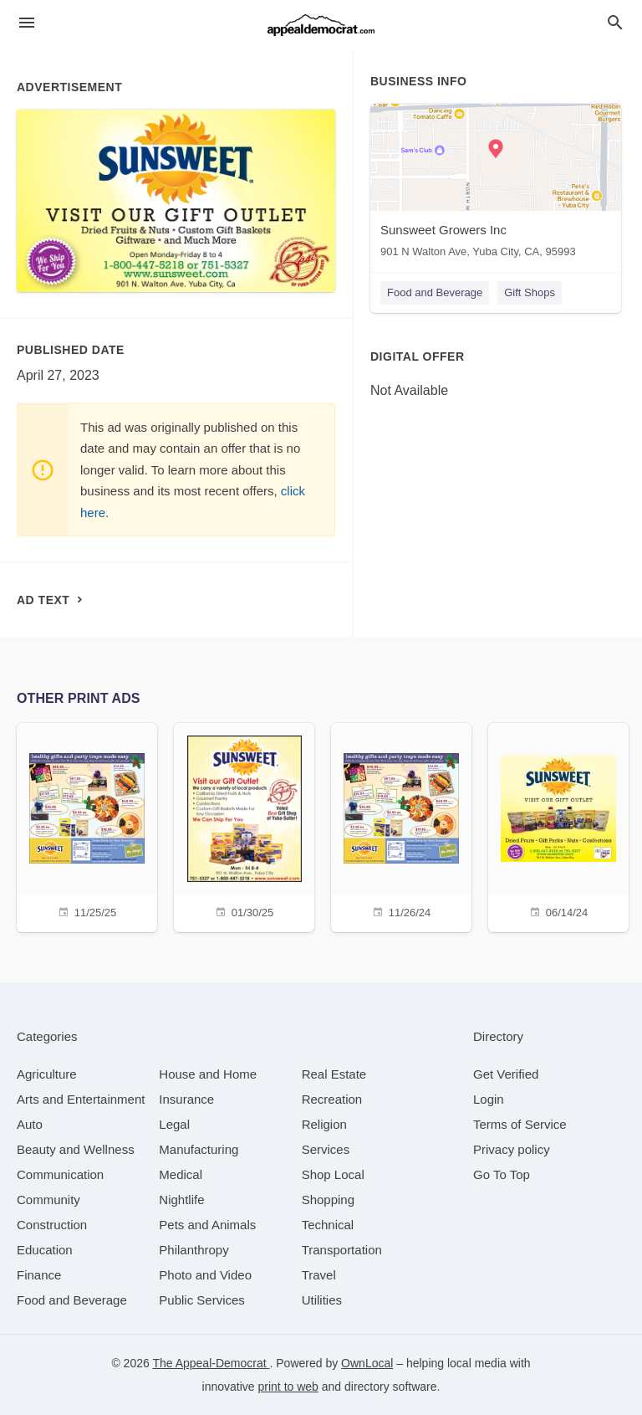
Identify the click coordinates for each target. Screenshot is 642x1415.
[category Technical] (328, 1225)
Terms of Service (520, 1124)
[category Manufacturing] (198, 1149)
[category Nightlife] (181, 1199)
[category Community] (48, 1199)
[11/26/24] (401, 825)
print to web (288, 1386)
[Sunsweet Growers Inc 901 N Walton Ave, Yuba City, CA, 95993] (495, 184)
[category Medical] (180, 1174)
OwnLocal (367, 1363)
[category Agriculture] (47, 1074)
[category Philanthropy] (193, 1250)
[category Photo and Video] (205, 1275)
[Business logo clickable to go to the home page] (321, 25)
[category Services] (326, 1149)
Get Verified (505, 1074)
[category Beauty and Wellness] (76, 1149)
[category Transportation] (342, 1250)
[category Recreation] (332, 1099)
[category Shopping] (328, 1199)
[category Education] (45, 1250)
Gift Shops (529, 292)
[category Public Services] (202, 1300)
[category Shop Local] (333, 1174)
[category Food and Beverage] (72, 1300)
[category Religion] (324, 1124)
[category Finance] (39, 1275)
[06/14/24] (558, 825)
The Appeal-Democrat (210, 1363)
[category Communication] (60, 1174)
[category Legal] (174, 1124)
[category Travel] (319, 1275)
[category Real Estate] (334, 1074)
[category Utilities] (322, 1300)
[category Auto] (30, 1124)
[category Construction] (52, 1225)
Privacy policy (511, 1149)
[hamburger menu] (27, 23)
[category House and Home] (208, 1074)
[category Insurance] (186, 1099)
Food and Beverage (434, 292)
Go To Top (501, 1174)
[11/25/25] (87, 825)
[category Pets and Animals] (207, 1225)
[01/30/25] (244, 825)
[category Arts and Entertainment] (81, 1099)
